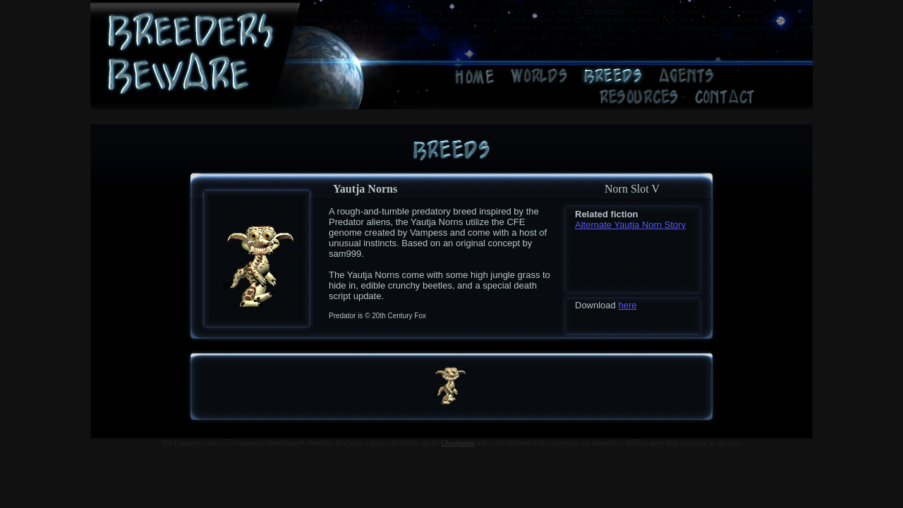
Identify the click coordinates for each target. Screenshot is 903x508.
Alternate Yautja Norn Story (630, 224)
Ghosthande (458, 443)
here (627, 305)
